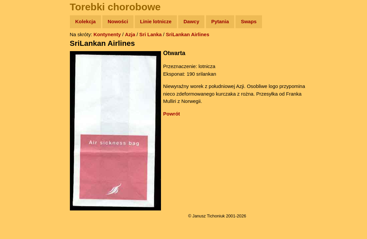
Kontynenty (113, 34)
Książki (19, 86)
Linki (16, 124)
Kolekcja (91, 21)
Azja (136, 34)
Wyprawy (22, 47)
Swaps (254, 21)
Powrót (177, 114)
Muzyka (20, 98)
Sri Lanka (156, 34)
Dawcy (197, 21)
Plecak (19, 111)
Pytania (226, 21)
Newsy (19, 73)
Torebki (19, 137)
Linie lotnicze (161, 21)
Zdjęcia (19, 60)
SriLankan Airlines (193, 34)
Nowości (123, 21)
